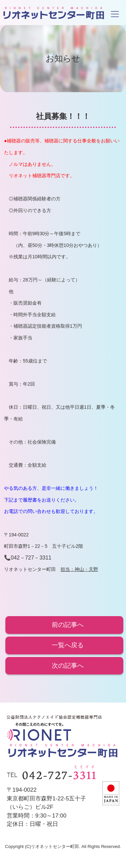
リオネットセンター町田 (54, 14)
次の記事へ (64, 665)
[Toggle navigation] (115, 14)
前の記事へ (64, 624)
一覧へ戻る (64, 645)
